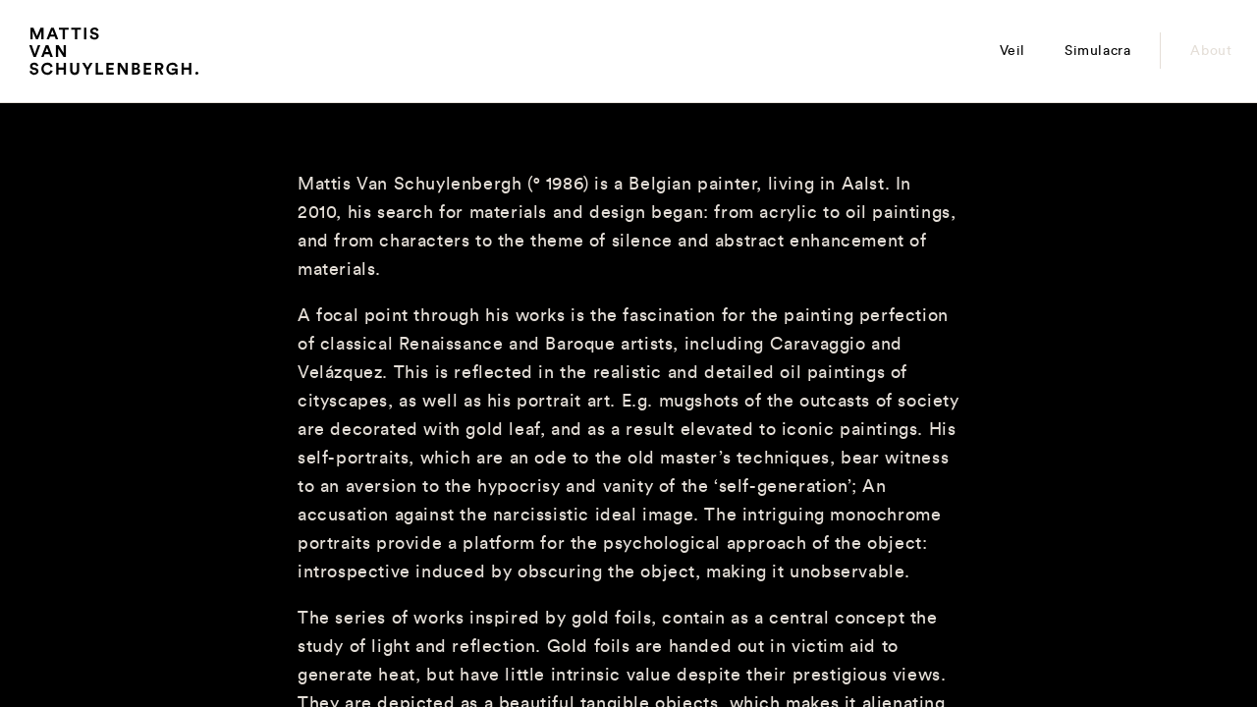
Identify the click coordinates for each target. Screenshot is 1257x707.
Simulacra (1097, 50)
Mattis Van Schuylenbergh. (114, 55)
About (1210, 50)
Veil (1012, 50)
